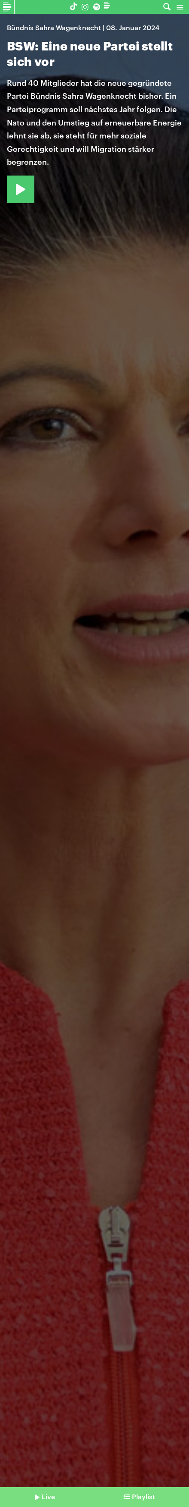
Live (48, 1496)
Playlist (143, 1496)
